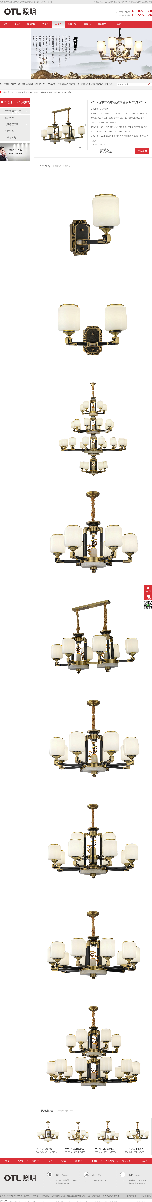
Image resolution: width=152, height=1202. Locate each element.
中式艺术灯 (23, 92)
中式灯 (58, 24)
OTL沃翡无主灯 (13, 111)
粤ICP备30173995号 (14, 1196)
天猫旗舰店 (111, 2)
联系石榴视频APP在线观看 (15, 32)
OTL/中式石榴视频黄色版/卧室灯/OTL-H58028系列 (117, 1149)
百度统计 (146, 1196)
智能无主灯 (15, 84)
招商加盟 (87, 24)
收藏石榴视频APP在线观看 (140, 2)
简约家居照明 (40, 84)
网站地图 (123, 2)
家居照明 (31, 24)
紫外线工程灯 (27, 84)
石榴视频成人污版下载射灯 (68, 84)
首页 (5, 24)
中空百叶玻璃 (101, 1196)
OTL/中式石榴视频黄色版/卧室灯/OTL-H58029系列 (87, 1149)
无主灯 (17, 24)
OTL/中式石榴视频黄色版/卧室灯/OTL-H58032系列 (58, 1149)
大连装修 (110, 1196)
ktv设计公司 (90, 1196)
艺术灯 (45, 24)
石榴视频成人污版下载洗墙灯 (63, 1196)
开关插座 (108, 84)
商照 (50, 1161)
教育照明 (72, 24)
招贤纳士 (98, 2)
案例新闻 (102, 24)
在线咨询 (142, 151)
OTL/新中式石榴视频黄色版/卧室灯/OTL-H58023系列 (51, 92)
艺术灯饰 (51, 84)
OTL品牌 (117, 24)
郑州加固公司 (80, 1196)
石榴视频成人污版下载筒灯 (92, 84)
